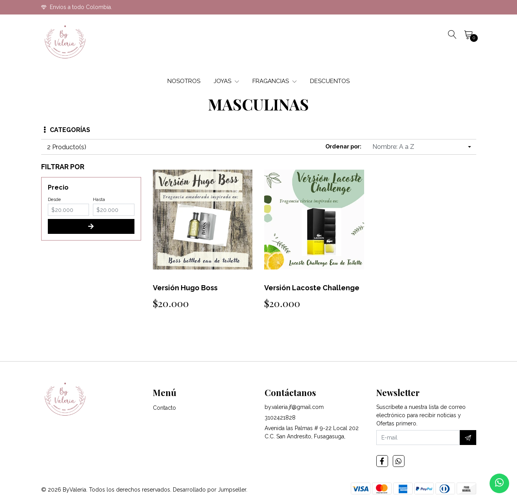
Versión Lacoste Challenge (311, 288)
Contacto (164, 408)
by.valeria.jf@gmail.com (294, 407)
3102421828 (280, 417)
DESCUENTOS (330, 81)
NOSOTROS (183, 81)
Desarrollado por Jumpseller (209, 490)
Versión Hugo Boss (185, 288)
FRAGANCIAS (274, 81)
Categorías (67, 130)
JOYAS (226, 81)
